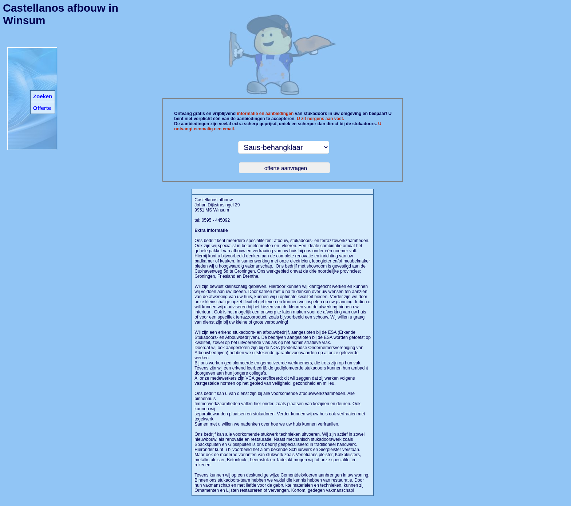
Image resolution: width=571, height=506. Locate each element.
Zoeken (42, 96)
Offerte (42, 108)
